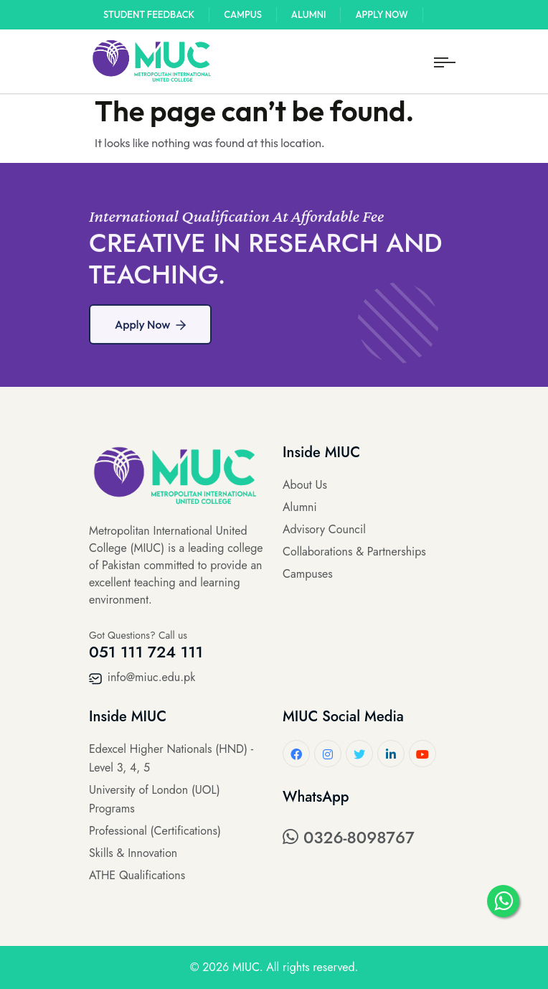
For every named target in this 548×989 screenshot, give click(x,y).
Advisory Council (324, 529)
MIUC (246, 967)
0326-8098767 (349, 837)
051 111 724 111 (146, 651)
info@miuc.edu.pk (142, 677)
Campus (243, 14)
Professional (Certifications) (155, 830)
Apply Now (381, 14)
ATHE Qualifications (137, 875)
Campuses (308, 574)
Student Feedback (148, 14)
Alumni (308, 14)
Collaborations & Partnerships (354, 551)
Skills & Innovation (133, 853)
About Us (305, 485)
